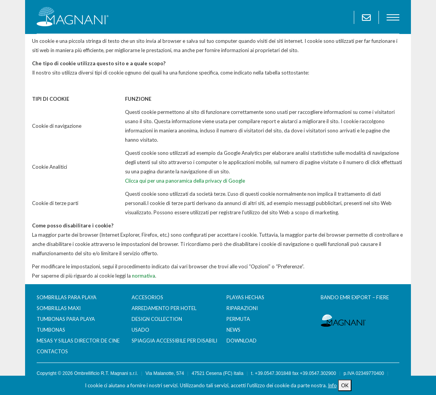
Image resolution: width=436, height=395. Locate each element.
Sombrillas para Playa (66, 297)
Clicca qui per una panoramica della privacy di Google (185, 181)
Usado (140, 330)
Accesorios (147, 297)
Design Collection (157, 319)
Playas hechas (245, 297)
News (233, 330)
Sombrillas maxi (59, 308)
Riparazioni (242, 308)
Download (241, 340)
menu (393, 17)
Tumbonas (51, 330)
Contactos (52, 351)
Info (332, 385)
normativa (143, 276)
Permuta (238, 319)
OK (344, 385)
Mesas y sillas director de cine (78, 340)
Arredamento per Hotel (164, 308)
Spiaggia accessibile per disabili (174, 340)
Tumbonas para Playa (66, 319)
